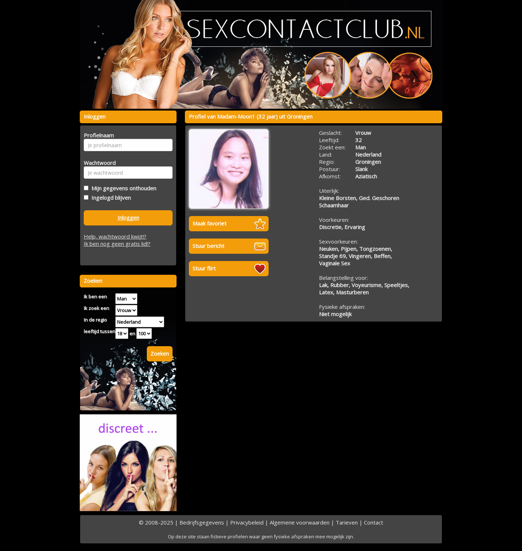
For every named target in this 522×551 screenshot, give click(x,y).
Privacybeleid (247, 522)
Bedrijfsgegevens (201, 522)
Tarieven (347, 522)
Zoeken (159, 353)
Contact (373, 522)
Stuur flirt (204, 268)
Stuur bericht (208, 245)
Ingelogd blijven (109, 197)
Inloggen (128, 217)
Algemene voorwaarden (300, 522)
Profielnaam (98, 135)
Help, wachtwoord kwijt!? (115, 236)
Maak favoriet (209, 223)
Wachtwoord (98, 162)
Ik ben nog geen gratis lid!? (117, 243)
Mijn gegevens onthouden (122, 188)
